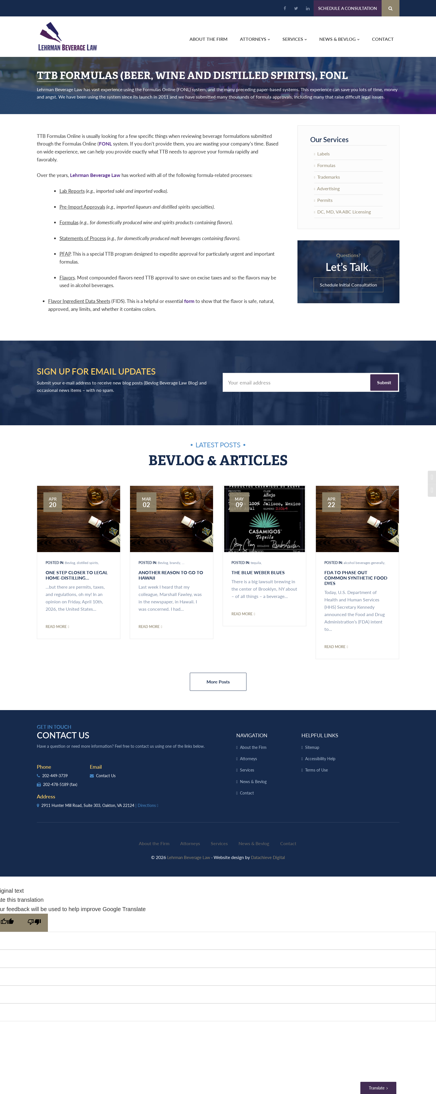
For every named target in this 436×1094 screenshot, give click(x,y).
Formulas (325, 165)
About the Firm (253, 748)
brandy (175, 563)
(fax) (73, 785)
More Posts (218, 682)
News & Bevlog (253, 782)
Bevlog (70, 563)
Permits (323, 200)
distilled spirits (87, 563)
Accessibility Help (320, 759)
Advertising (327, 188)
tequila (256, 563)
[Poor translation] (34, 921)
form (189, 301)
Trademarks (327, 177)
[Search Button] (390, 8)
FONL (105, 144)
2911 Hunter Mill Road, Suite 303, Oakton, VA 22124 (98, 806)
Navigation (251, 735)
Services (247, 771)
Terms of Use (316, 771)
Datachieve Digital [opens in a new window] (269, 855)
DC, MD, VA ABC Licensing (342, 212)
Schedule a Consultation (347, 8)
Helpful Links (319, 735)
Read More (57, 626)
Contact (247, 793)
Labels (322, 154)
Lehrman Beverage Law (67, 37)
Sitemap (312, 748)
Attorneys (248, 759)
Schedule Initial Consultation (348, 285)
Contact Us (103, 776)
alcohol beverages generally (364, 563)
